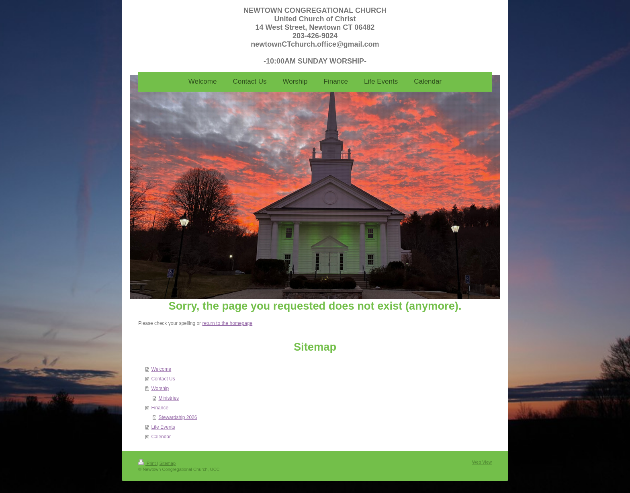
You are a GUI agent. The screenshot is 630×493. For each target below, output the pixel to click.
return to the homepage (227, 323)
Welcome (161, 369)
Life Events (163, 427)
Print (147, 463)
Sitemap (168, 463)
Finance (159, 408)
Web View (482, 462)
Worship (160, 388)
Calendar (161, 437)
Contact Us (163, 379)
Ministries (168, 398)
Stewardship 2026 (177, 417)
